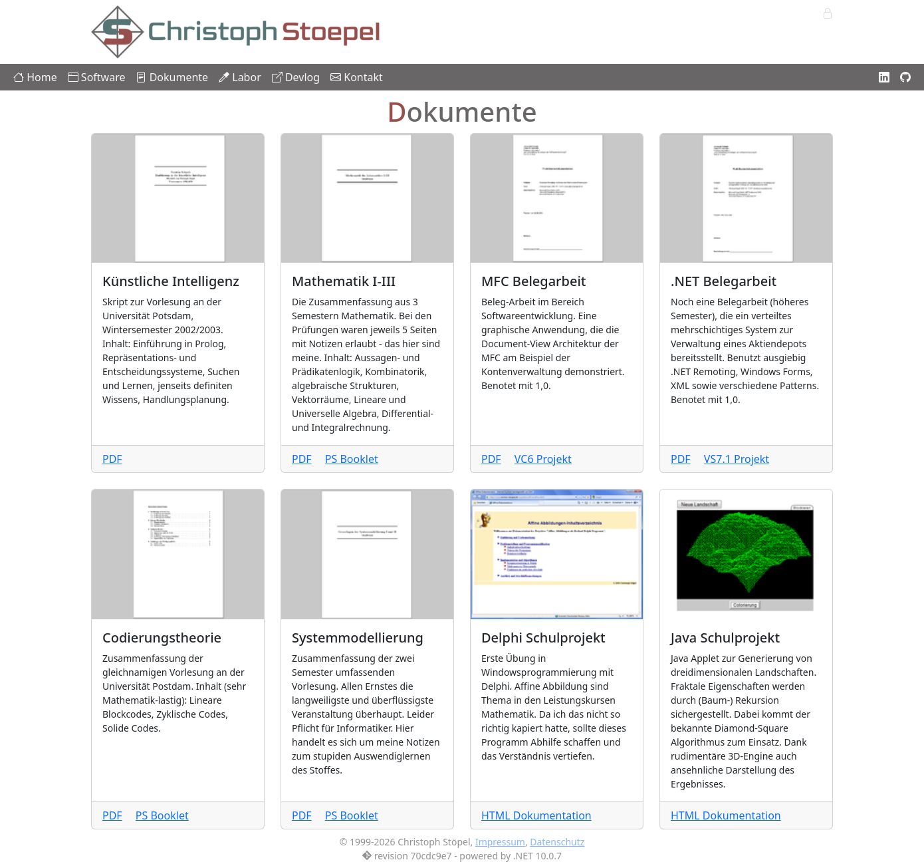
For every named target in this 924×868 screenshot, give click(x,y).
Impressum (500, 841)
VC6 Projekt (543, 459)
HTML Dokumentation (536, 815)
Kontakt (356, 77)
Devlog (296, 77)
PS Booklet (351, 459)
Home (35, 77)
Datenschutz (557, 841)
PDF (112, 459)
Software (97, 77)
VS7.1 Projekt (736, 459)
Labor (240, 77)
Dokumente (172, 77)
